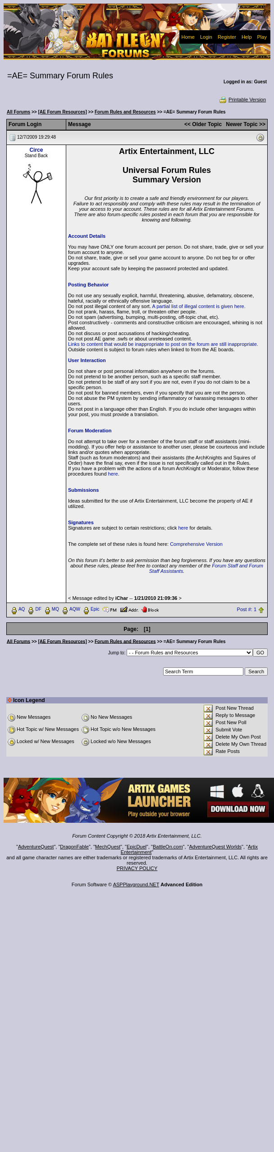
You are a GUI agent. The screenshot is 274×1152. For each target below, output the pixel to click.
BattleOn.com (168, 846)
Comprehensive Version (196, 544)
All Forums (18, 111)
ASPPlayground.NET (136, 884)
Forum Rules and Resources (125, 111)
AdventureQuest (36, 846)
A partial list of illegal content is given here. (198, 306)
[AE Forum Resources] (62, 111)
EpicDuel (136, 846)
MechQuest (107, 846)
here (113, 473)
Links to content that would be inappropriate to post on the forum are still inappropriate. (163, 344)
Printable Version (242, 99)
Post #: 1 (246, 609)
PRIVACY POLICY (137, 868)
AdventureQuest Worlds (215, 846)
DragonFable (74, 846)
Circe (36, 150)
